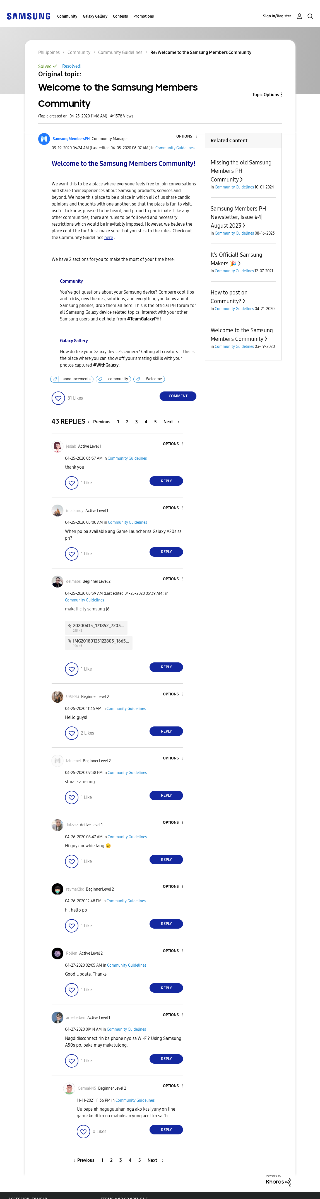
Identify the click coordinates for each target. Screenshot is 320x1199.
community (118, 379)
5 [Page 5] (155, 421)
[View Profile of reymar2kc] (75, 889)
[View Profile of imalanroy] (74, 510)
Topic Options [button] (265, 94)
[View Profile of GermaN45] (87, 1088)
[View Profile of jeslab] (71, 446)
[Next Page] (171, 422)
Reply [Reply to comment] (166, 481)
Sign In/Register (277, 16)
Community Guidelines (174, 148)
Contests (120, 16)
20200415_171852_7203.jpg (100, 625)
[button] (187, 136)
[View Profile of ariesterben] (75, 1017)
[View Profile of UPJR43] (72, 696)
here (108, 237)
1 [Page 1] (118, 421)
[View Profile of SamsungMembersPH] (71, 138)
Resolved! (71, 66)
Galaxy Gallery (95, 16)
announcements (76, 379)
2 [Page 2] (127, 421)
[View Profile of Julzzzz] (72, 825)
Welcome (154, 379)
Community (67, 16)
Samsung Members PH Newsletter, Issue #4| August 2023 (238, 217)
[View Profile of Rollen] (71, 953)
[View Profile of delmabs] (73, 581)
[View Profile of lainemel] (73, 761)
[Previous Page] (100, 422)
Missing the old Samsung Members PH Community (241, 171)
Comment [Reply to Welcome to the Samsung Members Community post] (178, 396)
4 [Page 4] (146, 421)
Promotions (143, 16)
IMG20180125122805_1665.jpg (103, 641)
